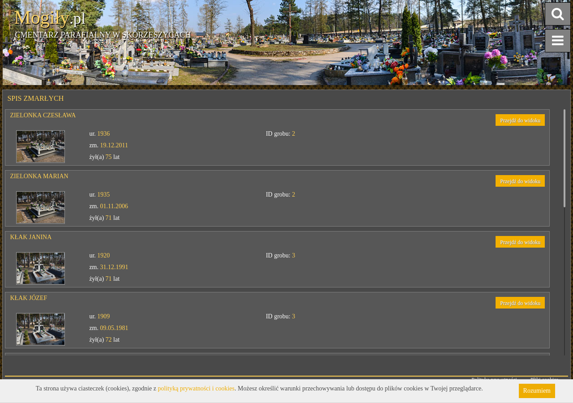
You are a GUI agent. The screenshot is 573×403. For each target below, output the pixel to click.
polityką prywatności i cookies (196, 388)
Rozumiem (537, 390)
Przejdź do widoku (520, 120)
